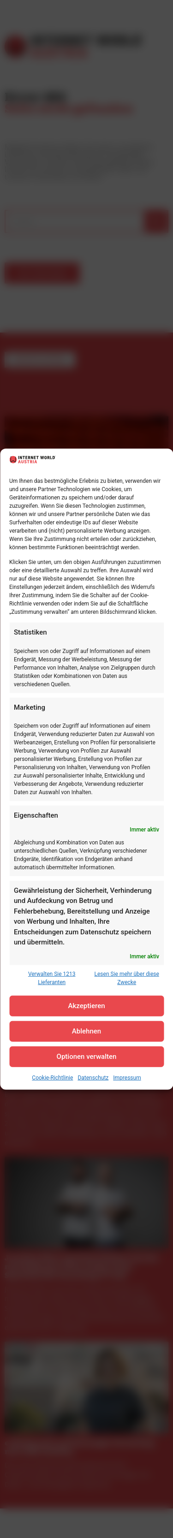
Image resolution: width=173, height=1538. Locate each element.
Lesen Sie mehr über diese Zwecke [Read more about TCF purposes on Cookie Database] (127, 978)
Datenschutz (93, 1078)
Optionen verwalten (87, 1056)
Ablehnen (86, 1031)
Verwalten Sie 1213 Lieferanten (52, 978)
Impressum (127, 1078)
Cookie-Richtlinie (52, 1078)
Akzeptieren (86, 1006)
